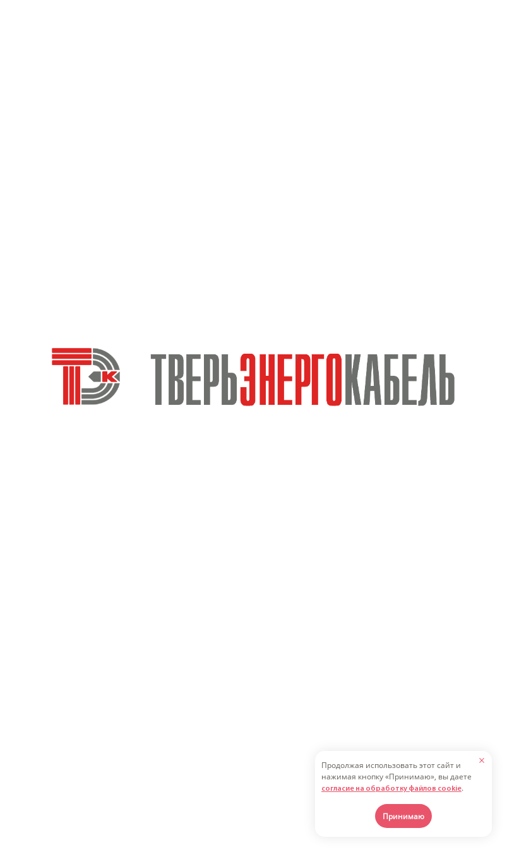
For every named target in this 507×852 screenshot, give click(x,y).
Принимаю (403, 816)
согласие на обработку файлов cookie (391, 789)
